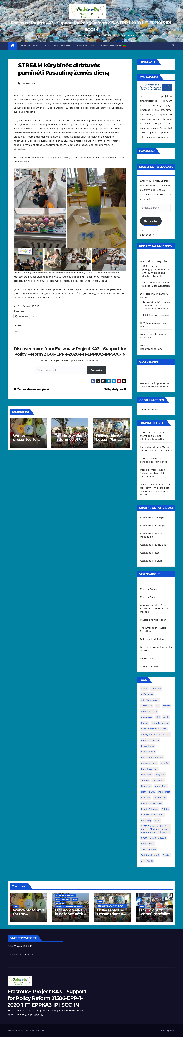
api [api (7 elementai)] (157, 706)
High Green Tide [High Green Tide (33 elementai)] (149, 769)
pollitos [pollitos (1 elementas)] (165, 809)
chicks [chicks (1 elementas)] (144, 723)
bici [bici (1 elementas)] (158, 717)
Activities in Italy (150, 552)
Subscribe (97, 370)
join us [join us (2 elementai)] (145, 780)
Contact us (85, 45)
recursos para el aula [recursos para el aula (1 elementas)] (152, 815)
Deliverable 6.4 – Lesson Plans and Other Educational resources (157, 305)
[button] (173, 45)
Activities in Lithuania (153, 544)
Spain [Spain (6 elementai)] (157, 820)
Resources (28, 45)
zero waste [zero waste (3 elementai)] (147, 861)
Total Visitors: (16, 954)
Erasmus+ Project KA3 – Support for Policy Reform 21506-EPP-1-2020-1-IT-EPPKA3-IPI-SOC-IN (47, 998)
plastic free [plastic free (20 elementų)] (160, 797)
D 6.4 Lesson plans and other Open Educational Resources (110, 906)
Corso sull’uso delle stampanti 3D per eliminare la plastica (152, 436)
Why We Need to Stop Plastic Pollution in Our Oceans (154, 608)
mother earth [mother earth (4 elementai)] (148, 792)
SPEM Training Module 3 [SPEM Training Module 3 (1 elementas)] (153, 838)
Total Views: (15, 945)
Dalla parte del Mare (152, 639)
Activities (60, 903)
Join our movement (57, 45)
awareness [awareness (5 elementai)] (146, 717)
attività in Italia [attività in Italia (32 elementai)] (149, 711)
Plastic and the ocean (153, 619)
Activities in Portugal (152, 525)
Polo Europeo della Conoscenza (31, 1030)
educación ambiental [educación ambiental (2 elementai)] (152, 757)
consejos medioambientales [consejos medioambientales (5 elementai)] (155, 734)
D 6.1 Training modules (155, 314)
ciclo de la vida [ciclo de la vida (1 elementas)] (160, 723)
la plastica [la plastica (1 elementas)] (158, 780)
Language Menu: (113, 45)
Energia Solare (148, 597)
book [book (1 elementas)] (165, 717)
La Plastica (146, 658)
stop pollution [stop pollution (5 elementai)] (148, 849)
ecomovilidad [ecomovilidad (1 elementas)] (148, 751)
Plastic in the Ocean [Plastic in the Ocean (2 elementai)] (151, 803)
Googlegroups (167, 1030)
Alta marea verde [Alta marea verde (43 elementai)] (150, 700)
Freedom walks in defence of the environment (69, 439)
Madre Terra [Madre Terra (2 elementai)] (161, 786)
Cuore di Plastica (150, 666)
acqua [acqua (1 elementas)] (144, 688)
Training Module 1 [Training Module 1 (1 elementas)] (150, 855)
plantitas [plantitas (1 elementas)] (145, 797)
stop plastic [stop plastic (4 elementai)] (147, 843)
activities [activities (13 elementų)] (156, 688)
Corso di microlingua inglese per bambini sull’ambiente (152, 473)
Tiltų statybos (115, 389)
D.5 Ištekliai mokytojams (155, 261)
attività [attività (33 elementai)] (166, 706)
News (16, 907)
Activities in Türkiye (152, 517)
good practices (149, 409)
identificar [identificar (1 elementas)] (146, 774)
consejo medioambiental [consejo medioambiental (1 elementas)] (154, 728)
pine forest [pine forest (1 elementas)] (164, 792)
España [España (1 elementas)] (165, 763)
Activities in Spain (151, 560)
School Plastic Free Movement (69, 907)
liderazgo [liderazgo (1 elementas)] (146, 786)
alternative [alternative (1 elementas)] (146, 706)
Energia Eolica (148, 589)
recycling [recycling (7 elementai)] (146, 820)
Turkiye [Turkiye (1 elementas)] (166, 855)
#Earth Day (28, 83)
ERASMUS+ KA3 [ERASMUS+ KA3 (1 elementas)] (149, 763)
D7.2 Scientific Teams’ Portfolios (154, 912)
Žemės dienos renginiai (31, 389)
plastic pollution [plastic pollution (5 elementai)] (149, 809)
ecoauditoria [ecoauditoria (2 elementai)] (147, 746)
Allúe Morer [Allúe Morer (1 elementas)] (147, 694)
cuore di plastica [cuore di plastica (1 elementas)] (150, 740)
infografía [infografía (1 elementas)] (160, 774)
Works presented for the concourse (26, 439)
